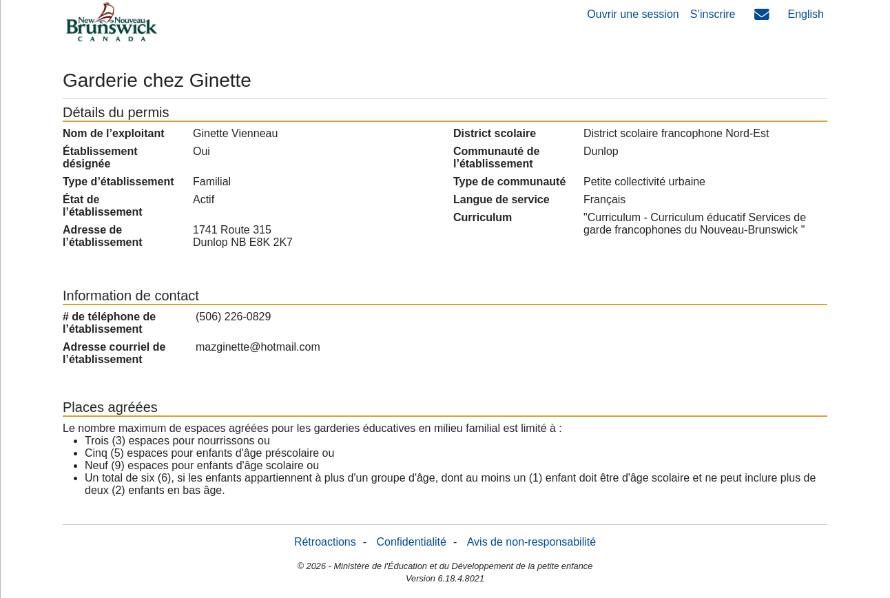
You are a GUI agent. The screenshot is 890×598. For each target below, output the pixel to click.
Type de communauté (509, 181)
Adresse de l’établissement (103, 236)
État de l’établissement (103, 206)
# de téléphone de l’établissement (109, 323)
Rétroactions (325, 542)
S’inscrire (713, 14)
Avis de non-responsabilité (531, 542)
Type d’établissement (118, 181)
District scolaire (494, 133)
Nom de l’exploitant (114, 133)
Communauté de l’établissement (496, 157)
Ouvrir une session (633, 14)
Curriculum (482, 217)
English (806, 14)
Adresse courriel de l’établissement (114, 353)
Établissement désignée (100, 157)
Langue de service (501, 199)
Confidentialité (411, 542)
